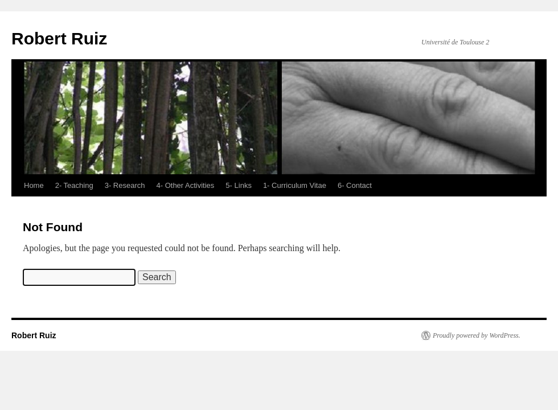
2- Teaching (74, 185)
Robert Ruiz (59, 38)
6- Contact (355, 185)
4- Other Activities (185, 185)
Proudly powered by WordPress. (476, 335)
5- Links (238, 185)
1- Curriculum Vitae (294, 185)
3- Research (125, 185)
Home (34, 185)
